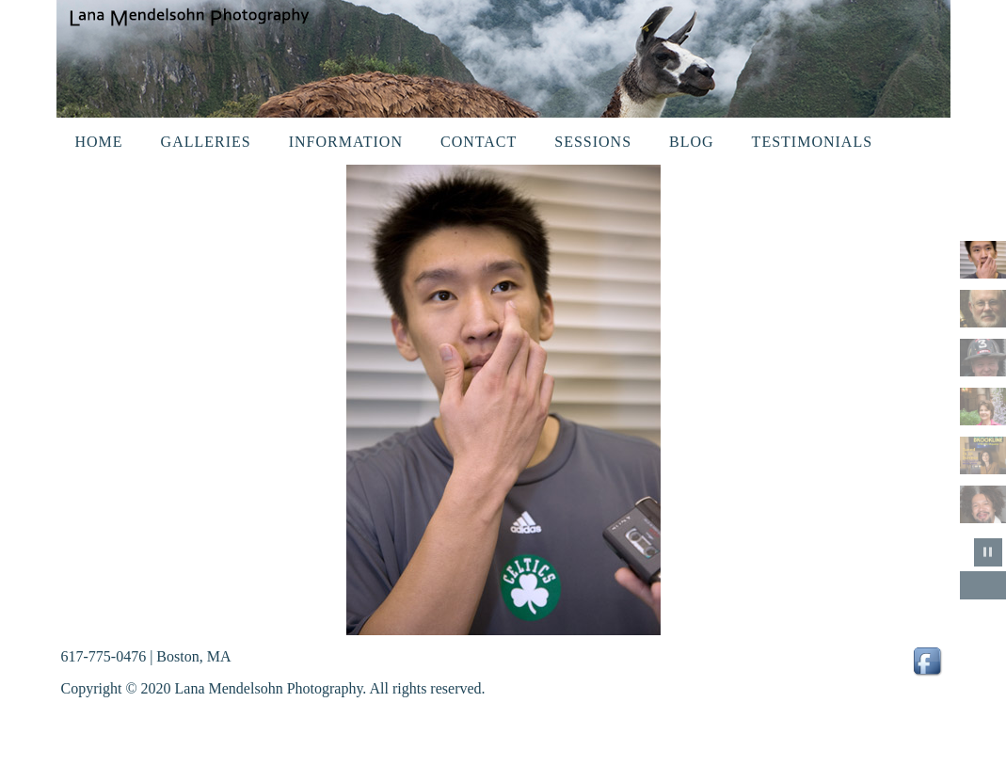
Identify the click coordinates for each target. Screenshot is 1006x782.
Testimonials (812, 142)
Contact (478, 142)
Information (346, 142)
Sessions (592, 142)
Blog (691, 142)
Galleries (206, 142)
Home (99, 142)
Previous (974, 585)
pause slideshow (988, 552)
